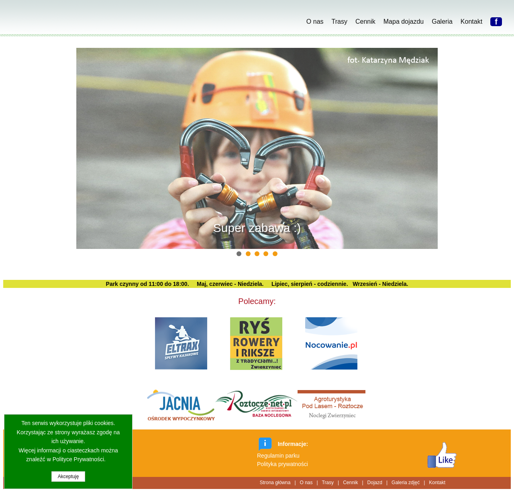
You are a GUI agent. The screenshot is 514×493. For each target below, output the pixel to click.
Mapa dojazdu (403, 21)
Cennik (365, 21)
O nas (315, 21)
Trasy (339, 21)
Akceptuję (68, 476)
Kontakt (471, 21)
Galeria (442, 21)
